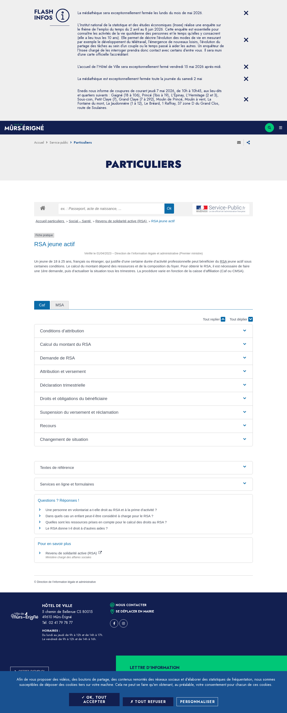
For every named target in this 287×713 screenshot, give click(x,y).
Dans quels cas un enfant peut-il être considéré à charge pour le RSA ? (99, 516)
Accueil (39, 142)
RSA (223, 261)
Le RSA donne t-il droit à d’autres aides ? (77, 528)
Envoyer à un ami (238, 142)
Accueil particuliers (50, 221)
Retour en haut (275, 592)
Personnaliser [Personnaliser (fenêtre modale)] (197, 701)
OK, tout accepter (94, 699)
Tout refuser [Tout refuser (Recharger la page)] (148, 701)
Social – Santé (80, 221)
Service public (59, 142)
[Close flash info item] (246, 13)
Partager (248, 142)
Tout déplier (241, 319)
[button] (144, 331)
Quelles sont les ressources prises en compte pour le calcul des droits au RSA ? (106, 522)
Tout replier (214, 319)
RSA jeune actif (163, 221)
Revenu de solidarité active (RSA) (121, 221)
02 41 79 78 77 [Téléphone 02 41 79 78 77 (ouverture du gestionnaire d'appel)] (61, 622)
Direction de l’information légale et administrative (66, 582)
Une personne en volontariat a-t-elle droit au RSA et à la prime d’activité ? (101, 510)
